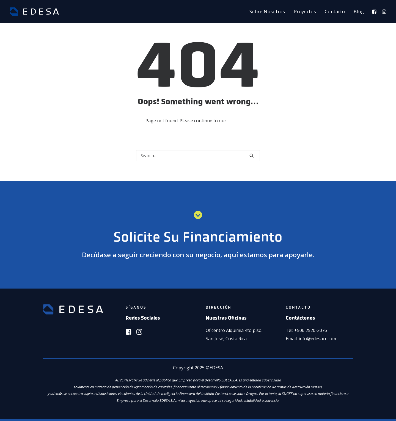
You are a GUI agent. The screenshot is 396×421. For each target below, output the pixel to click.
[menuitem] (267, 11)
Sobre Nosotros (267, 12)
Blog (359, 12)
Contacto (335, 12)
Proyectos (305, 12)
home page (239, 121)
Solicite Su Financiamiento (198, 237)
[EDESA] (34, 11)
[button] (375, 11)
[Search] (198, 155)
